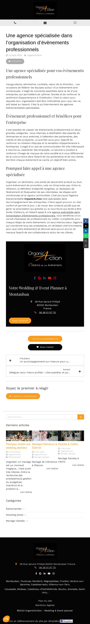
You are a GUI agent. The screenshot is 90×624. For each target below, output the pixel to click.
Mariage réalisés (15, 520)
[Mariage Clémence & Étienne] (45, 436)
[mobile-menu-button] (75, 23)
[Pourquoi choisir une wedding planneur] (19, 436)
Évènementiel (13, 508)
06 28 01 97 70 (47, 312)
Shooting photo (14, 514)
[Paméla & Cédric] (71, 436)
